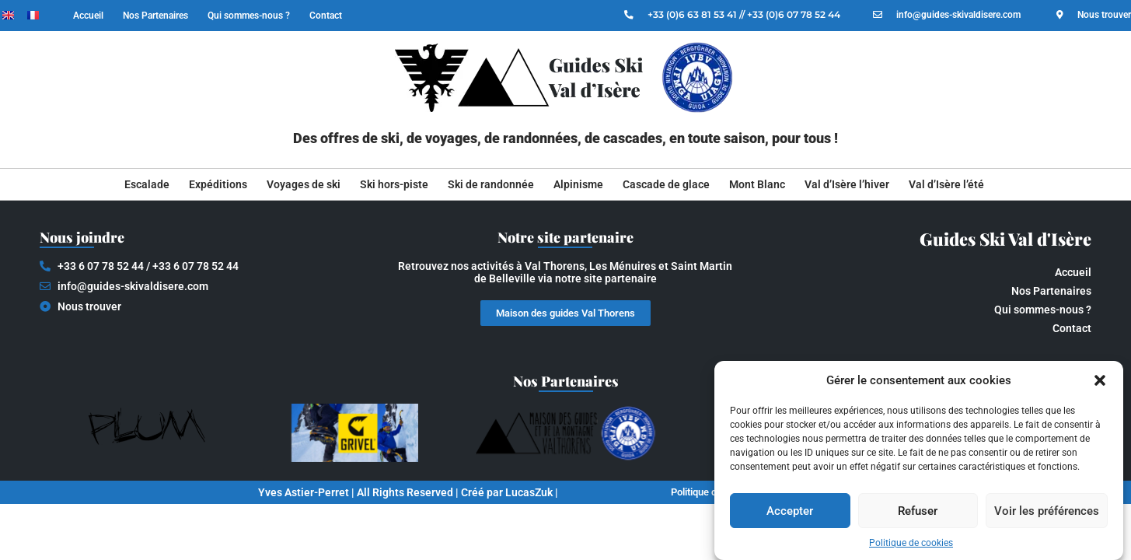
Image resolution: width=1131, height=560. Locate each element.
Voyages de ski (303, 184)
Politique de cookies (911, 542)
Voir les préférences (1046, 511)
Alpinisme (578, 184)
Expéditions (218, 184)
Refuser (917, 511)
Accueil (88, 15)
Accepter (789, 511)
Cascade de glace (666, 184)
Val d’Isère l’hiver (847, 184)
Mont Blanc (757, 184)
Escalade (146, 184)
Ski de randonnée (491, 184)
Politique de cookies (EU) (712, 492)
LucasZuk (529, 492)
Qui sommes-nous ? (249, 15)
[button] (1100, 380)
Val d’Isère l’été (946, 184)
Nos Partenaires (155, 15)
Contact (325, 15)
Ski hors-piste (394, 184)
